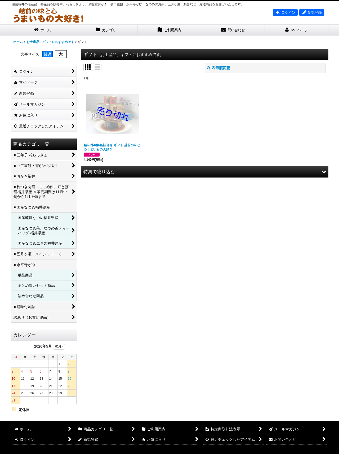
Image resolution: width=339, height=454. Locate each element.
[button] (204, 172)
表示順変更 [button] (218, 68)
